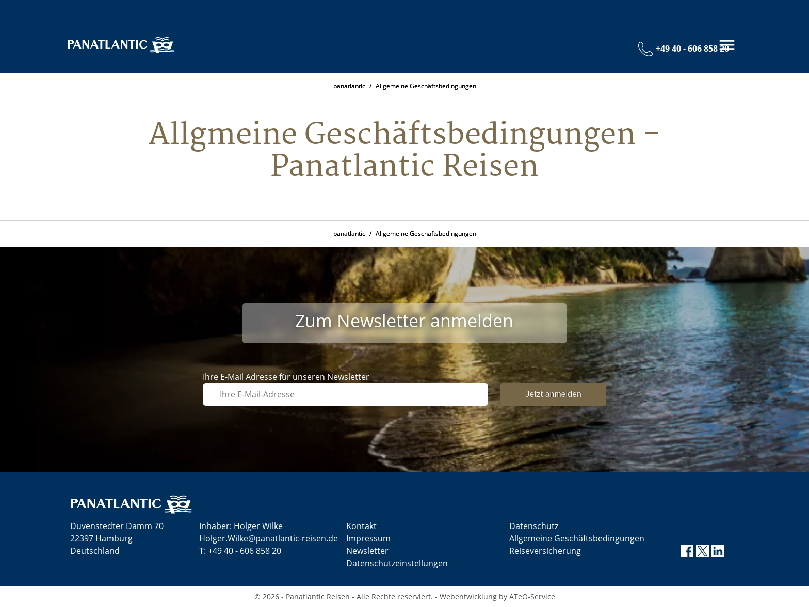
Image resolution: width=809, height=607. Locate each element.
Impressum (368, 538)
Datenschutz (533, 526)
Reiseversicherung (545, 550)
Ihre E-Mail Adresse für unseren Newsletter (286, 376)
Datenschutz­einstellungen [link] (397, 563)
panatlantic (349, 86)
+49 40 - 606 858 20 (244, 550)
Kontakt (361, 526)
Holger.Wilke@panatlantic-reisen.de (268, 538)
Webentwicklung (468, 596)
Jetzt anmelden (553, 394)
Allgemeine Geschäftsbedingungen (426, 86)
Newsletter (367, 550)
